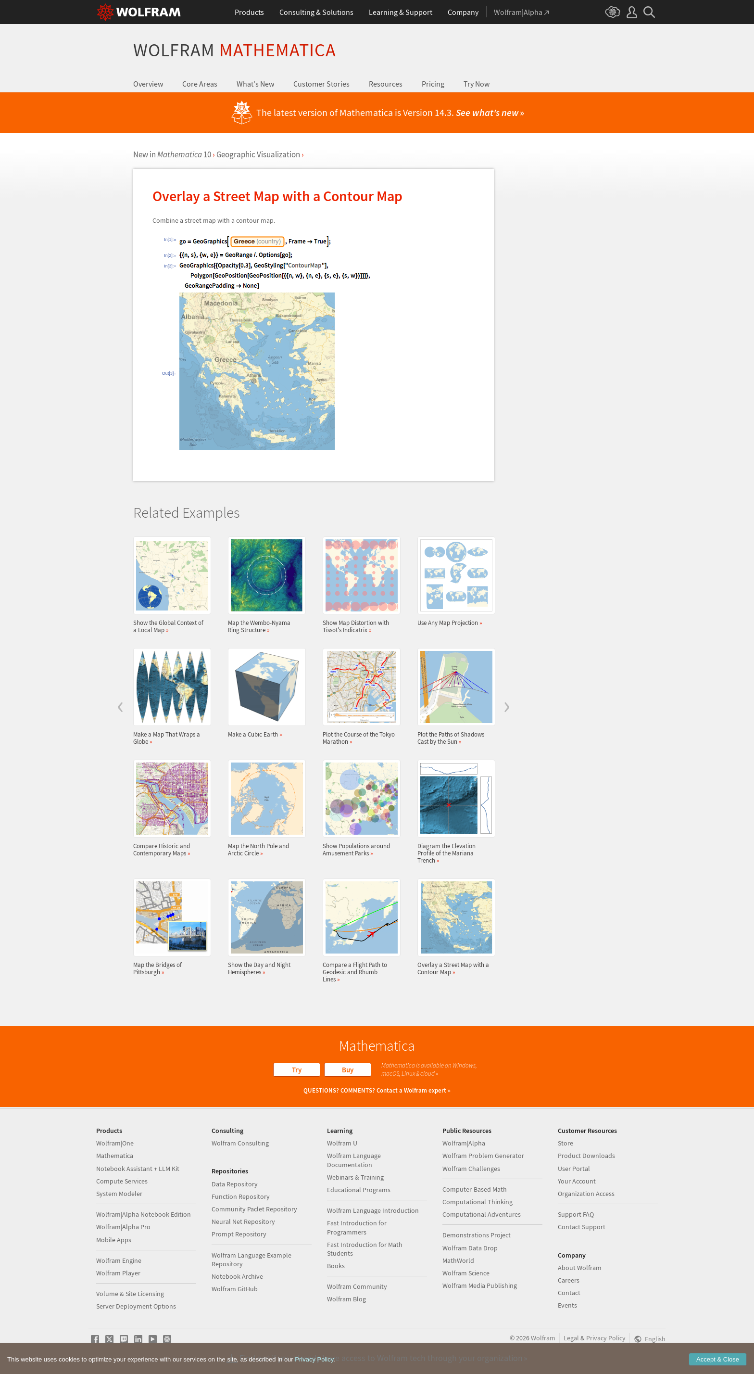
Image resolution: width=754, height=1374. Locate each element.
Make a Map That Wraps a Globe (169, 696)
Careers (568, 1280)
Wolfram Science (466, 1273)
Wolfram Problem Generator (483, 1155)
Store (565, 1143)
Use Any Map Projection (453, 581)
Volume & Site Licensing (130, 1293)
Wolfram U (342, 1143)
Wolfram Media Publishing (479, 1285)
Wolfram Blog (346, 1299)
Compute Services (122, 1181)
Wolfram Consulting (240, 1143)
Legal (571, 1338)
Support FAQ (576, 1214)
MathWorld (458, 1260)
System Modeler (119, 1193)
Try (297, 1069)
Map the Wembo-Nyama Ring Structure (264, 585)
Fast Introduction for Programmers (357, 1227)
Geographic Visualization (258, 154)
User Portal (574, 1168)
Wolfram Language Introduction (373, 1210)
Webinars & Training (355, 1177)
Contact (569, 1292)
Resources (385, 84)
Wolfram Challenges (471, 1168)
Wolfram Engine (118, 1260)
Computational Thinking (477, 1201)
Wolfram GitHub (235, 1289)
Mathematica (114, 1155)
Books (336, 1265)
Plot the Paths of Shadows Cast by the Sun (453, 696)
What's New (255, 84)
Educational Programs (358, 1189)
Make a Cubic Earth (264, 693)
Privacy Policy (606, 1338)
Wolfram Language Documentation (354, 1160)
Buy (347, 1069)
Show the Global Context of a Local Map (169, 585)
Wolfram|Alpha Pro (123, 1226)
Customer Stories (321, 84)
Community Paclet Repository (254, 1209)
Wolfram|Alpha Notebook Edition (143, 1214)
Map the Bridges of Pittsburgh (169, 927)
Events (567, 1305)
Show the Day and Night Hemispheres (264, 927)
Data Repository (235, 1184)
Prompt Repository (239, 1234)
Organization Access (586, 1193)
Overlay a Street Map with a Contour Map (453, 927)
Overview (148, 84)
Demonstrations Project (476, 1235)
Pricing (433, 84)
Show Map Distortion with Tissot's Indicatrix (359, 585)
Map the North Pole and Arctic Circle (264, 808)
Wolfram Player (118, 1273)
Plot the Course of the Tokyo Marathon (359, 696)
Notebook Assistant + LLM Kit (137, 1168)
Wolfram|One (115, 1143)
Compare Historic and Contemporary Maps (169, 808)
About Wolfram (580, 1267)
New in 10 (172, 154)
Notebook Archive (237, 1276)
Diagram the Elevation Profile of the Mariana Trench (453, 812)
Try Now (477, 84)
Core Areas (199, 84)
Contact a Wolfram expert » (414, 1090)
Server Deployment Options (136, 1306)
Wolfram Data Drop (470, 1248)
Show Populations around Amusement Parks (359, 808)
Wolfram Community (357, 1286)
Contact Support (581, 1226)
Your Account (577, 1181)
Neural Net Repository (243, 1221)
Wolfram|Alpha (463, 1143)
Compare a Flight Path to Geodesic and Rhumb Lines (359, 930)
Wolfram (234, 49)
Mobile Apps (113, 1239)
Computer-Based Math (474, 1189)
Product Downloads (586, 1155)
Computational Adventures (481, 1214)
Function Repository (241, 1196)
